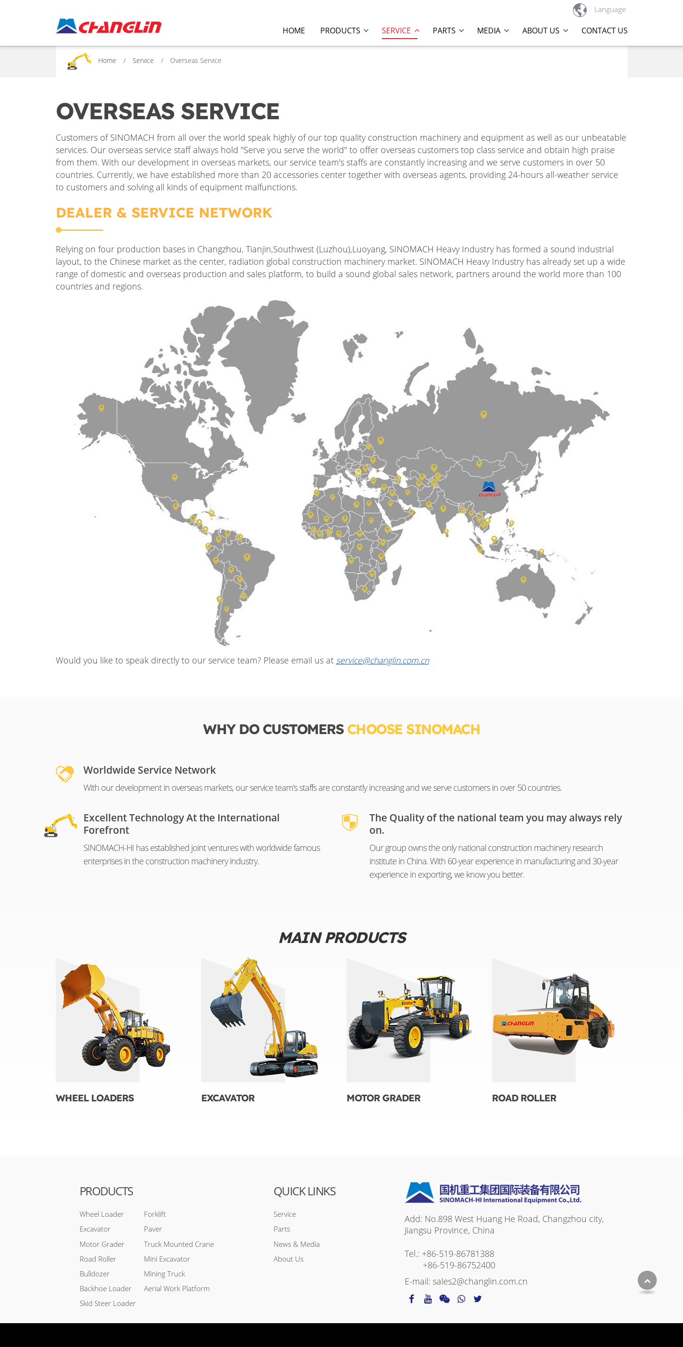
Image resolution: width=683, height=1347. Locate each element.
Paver (153, 1228)
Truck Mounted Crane (179, 1244)
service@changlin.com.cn (382, 660)
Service (143, 60)
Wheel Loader (102, 1214)
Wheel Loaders (95, 1098)
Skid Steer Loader (108, 1303)
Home (294, 30)
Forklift (155, 1214)
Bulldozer (95, 1273)
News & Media (297, 1244)
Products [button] (340, 30)
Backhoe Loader (106, 1288)
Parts (282, 1228)
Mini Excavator (167, 1259)
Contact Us (604, 30)
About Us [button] (541, 30)
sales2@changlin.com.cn (480, 1281)
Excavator (228, 1098)
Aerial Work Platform (177, 1288)
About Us (289, 1259)
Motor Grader (383, 1098)
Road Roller (524, 1098)
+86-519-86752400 (459, 1265)
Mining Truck (164, 1273)
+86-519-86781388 (458, 1253)
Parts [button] (444, 30)
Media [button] (488, 30)
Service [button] (396, 30)
